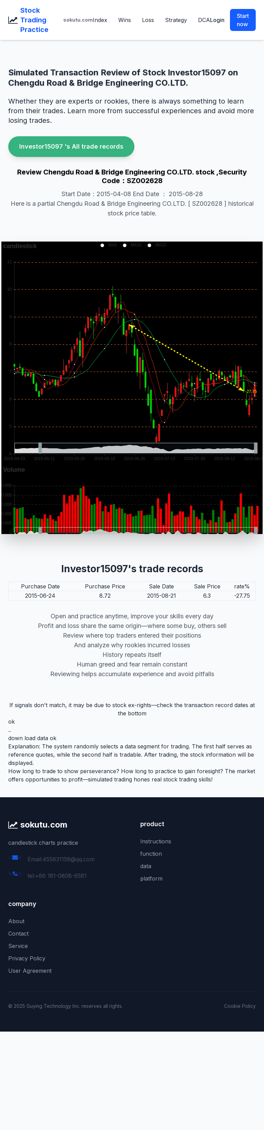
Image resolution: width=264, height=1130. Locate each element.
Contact (18, 933)
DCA (204, 20)
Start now (243, 20)
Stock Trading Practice (34, 20)
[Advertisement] (132, 1080)
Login (217, 20)
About (16, 921)
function (151, 853)
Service (18, 945)
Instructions (155, 841)
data (145, 866)
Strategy (176, 20)
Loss (148, 20)
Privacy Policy (26, 958)
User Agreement (30, 970)
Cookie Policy (240, 1006)
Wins (124, 20)
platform (151, 878)
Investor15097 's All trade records (71, 146)
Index (100, 20)
